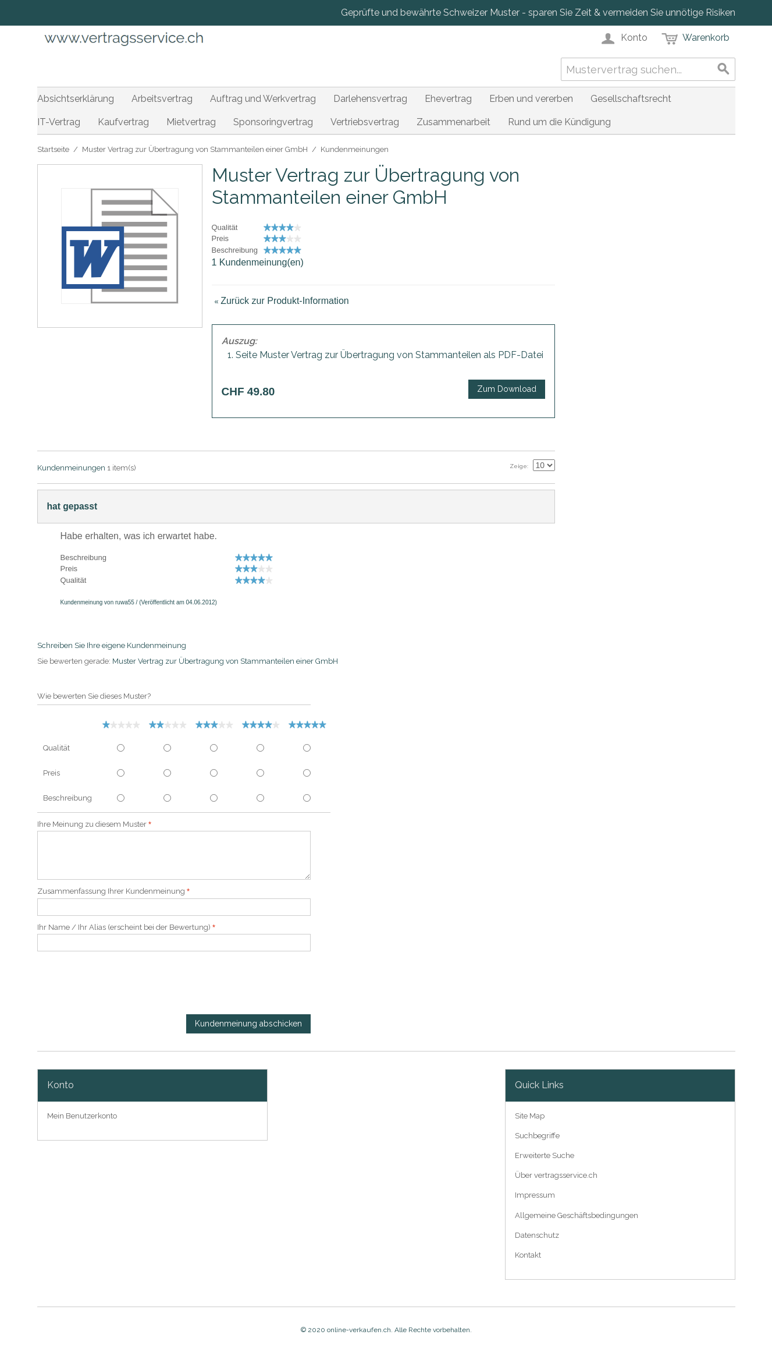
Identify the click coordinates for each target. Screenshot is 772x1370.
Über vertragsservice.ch (556, 1175)
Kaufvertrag (123, 122)
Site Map (530, 1115)
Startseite (53, 149)
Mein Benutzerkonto (82, 1115)
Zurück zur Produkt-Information (282, 301)
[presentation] (125, 985)
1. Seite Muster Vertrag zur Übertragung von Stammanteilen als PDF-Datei (385, 354)
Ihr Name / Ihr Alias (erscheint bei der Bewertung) (124, 927)
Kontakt (528, 1255)
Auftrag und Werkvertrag (263, 98)
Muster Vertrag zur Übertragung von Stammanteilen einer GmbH (195, 149)
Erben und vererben (531, 98)
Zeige (518, 466)
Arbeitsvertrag (162, 98)
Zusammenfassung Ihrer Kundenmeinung (111, 891)
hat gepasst (72, 506)
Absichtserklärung (75, 98)
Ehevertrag (448, 98)
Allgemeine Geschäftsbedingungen (576, 1215)
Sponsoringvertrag (273, 122)
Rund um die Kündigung (559, 122)
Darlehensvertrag (370, 98)
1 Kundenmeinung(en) (258, 262)
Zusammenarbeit (453, 122)
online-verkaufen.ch (359, 1330)
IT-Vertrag (58, 122)
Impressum (535, 1195)
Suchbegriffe (537, 1135)
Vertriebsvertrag (364, 122)
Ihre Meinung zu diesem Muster (92, 824)
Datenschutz (537, 1235)
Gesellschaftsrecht (630, 98)
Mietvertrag (191, 122)
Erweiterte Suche (544, 1155)
